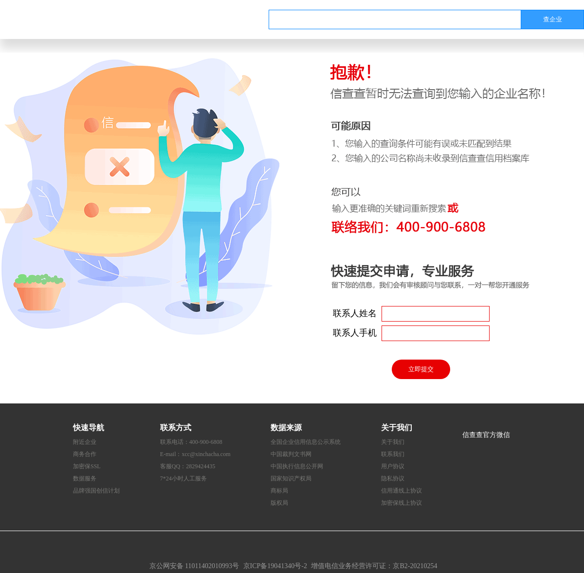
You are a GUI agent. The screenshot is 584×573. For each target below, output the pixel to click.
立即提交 (421, 369)
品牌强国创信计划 (96, 490)
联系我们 (392, 454)
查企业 (552, 19)
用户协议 (392, 466)
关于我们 (392, 442)
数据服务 (84, 478)
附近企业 (84, 442)
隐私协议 (392, 478)
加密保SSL (87, 466)
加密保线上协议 (401, 502)
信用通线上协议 (401, 490)
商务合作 (84, 454)
